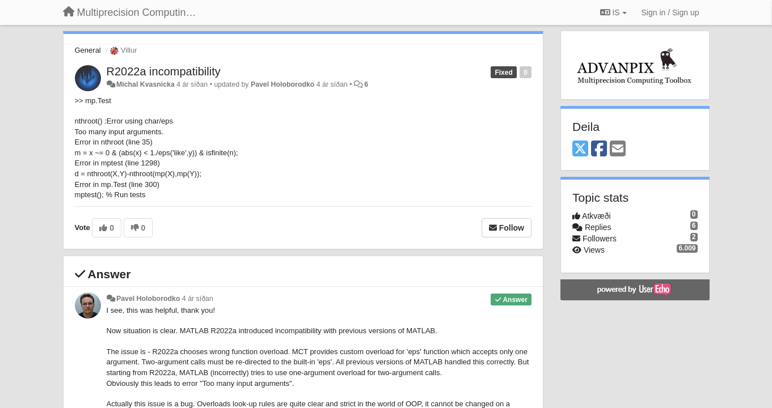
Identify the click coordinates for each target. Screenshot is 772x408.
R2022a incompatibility (164, 71)
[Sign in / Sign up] (670, 12)
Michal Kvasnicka (145, 84)
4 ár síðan (197, 299)
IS (613, 12)
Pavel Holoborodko (282, 84)
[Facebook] (599, 149)
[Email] (618, 149)
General (88, 50)
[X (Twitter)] (580, 149)
